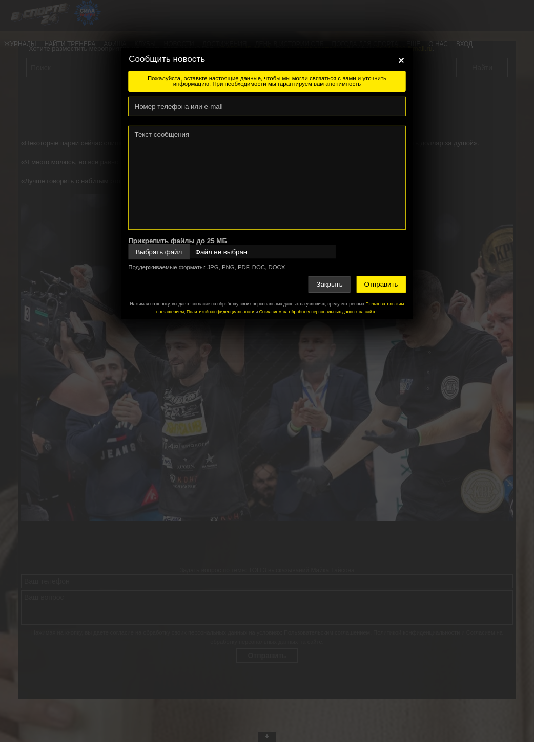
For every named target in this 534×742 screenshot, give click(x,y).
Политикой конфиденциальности (220, 311)
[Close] (401, 60)
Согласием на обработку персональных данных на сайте (318, 311)
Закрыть (329, 284)
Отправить (381, 284)
